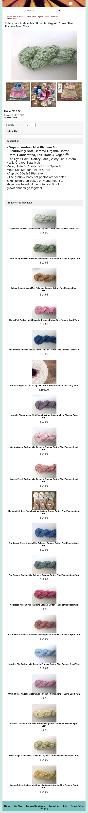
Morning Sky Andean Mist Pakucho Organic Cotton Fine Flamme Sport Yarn (44, 664)
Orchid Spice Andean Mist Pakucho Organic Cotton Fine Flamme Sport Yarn (44, 694)
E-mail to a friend (11, 117)
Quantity (10, 125)
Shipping (44, 808)
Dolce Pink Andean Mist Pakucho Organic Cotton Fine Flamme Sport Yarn (44, 320)
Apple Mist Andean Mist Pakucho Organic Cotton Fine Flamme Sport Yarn (44, 229)
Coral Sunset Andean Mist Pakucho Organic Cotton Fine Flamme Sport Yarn (44, 634)
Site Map (18, 806)
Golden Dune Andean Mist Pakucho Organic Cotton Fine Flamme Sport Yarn (44, 289)
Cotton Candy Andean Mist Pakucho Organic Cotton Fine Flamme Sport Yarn (44, 448)
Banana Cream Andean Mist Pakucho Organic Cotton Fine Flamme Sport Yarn (44, 724)
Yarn (14, 17)
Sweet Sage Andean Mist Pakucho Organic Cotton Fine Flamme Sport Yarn (44, 755)
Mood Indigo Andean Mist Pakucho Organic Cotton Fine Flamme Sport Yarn (43, 350)
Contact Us (54, 806)
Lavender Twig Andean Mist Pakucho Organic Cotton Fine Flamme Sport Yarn (44, 416)
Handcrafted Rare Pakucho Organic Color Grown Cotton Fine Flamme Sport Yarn (44, 512)
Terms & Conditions (35, 806)
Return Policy (77, 806)
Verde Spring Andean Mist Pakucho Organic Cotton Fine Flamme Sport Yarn (44, 258)
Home (8, 17)
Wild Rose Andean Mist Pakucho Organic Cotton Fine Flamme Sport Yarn (44, 605)
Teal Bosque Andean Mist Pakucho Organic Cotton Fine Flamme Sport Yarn (44, 575)
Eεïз (65, 806)
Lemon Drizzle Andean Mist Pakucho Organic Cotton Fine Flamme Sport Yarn (44, 786)
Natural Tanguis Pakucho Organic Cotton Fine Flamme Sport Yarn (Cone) (44, 385)
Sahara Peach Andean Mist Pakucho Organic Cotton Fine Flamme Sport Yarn (44, 480)
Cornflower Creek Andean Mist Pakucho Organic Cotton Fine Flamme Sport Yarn (44, 544)
